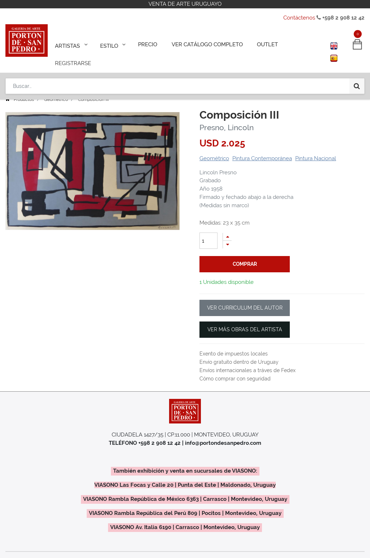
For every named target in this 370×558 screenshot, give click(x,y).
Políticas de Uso (290, 551)
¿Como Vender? (104, 551)
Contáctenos (299, 17)
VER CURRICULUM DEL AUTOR (245, 298)
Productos (24, 89)
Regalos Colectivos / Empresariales (178, 551)
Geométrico (56, 89)
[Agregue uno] (227, 226)
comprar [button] (245, 254)
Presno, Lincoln (226, 117)
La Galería (246, 551)
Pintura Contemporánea (262, 148)
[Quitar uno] (227, 234)
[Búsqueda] (356, 65)
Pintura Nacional (315, 148)
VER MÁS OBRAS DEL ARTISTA (244, 319)
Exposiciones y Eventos (45, 551)
